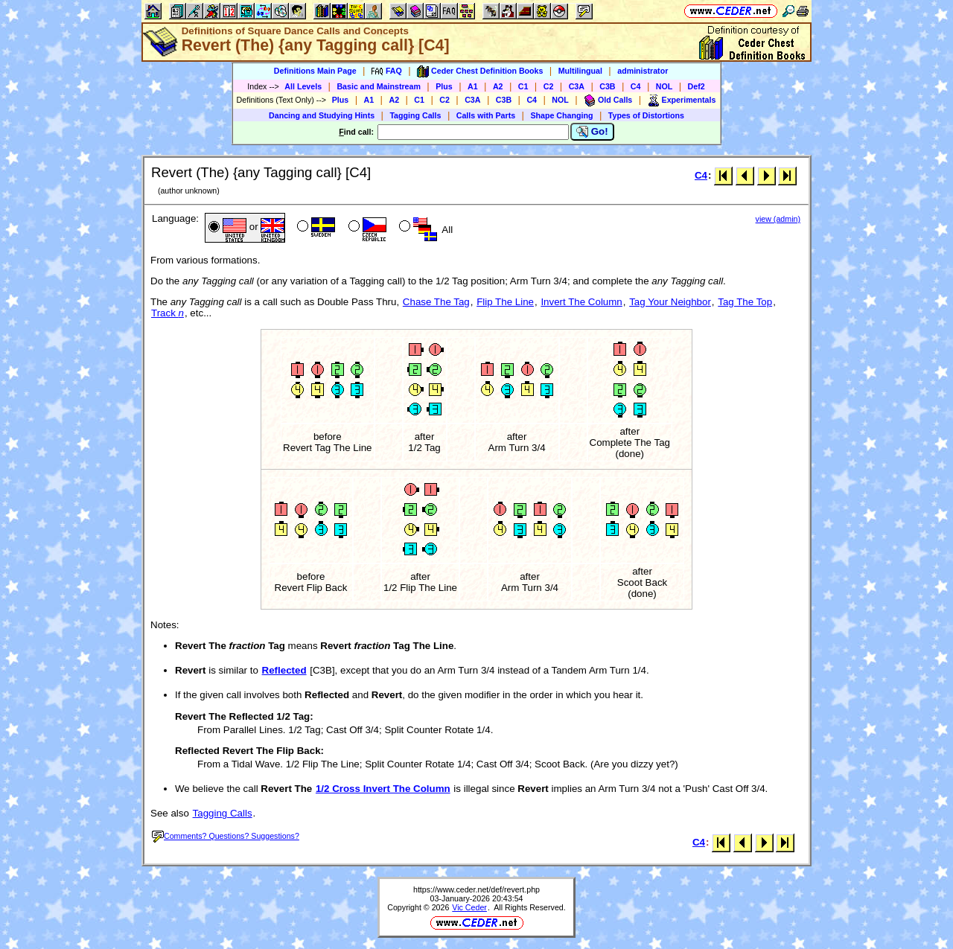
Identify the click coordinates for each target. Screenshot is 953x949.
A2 (498, 86)
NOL (664, 86)
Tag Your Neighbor (670, 301)
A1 (473, 86)
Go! (592, 132)
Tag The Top (745, 301)
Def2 (696, 86)
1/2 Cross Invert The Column (383, 788)
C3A (576, 86)
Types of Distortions (646, 115)
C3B (607, 86)
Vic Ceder (469, 907)
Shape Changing (561, 115)
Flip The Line (505, 301)
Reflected (284, 670)
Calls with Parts (485, 115)
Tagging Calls (415, 115)
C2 (549, 86)
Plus (444, 86)
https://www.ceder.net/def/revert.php (476, 889)
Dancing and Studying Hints (321, 115)
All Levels (303, 86)
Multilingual (580, 70)
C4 (636, 86)
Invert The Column (581, 301)
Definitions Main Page (315, 70)
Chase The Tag (436, 301)
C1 (523, 86)
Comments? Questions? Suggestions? (225, 835)
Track (167, 313)
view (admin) (778, 218)
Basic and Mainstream (379, 86)
